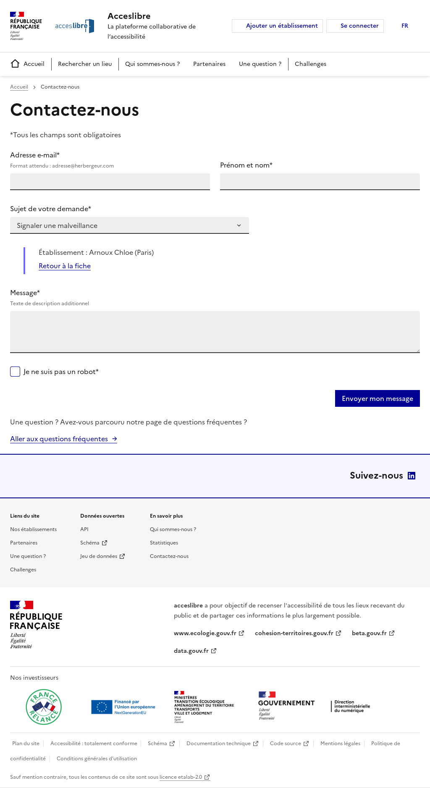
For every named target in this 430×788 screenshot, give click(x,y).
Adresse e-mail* (110, 160)
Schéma (90, 543)
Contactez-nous (169, 556)
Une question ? (260, 64)
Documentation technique (218, 743)
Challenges (310, 64)
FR (404, 25)
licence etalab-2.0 (181, 777)
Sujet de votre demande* (50, 209)
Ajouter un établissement (282, 25)
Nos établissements (33, 529)
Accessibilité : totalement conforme (93, 743)
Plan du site (25, 743)
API (84, 529)
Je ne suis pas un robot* (61, 372)
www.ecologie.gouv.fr (205, 633)
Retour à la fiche (65, 266)
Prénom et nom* (246, 165)
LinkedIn (411, 475)
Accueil (27, 64)
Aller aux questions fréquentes (59, 439)
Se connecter (360, 25)
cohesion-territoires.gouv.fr (294, 633)
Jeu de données (98, 556)
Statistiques (164, 543)
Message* (215, 298)
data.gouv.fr (191, 651)
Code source (285, 743)
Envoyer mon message (377, 398)
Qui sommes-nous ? (152, 64)
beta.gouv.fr (369, 633)
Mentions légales (340, 743)
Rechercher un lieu (85, 64)
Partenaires (209, 64)
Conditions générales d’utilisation (97, 758)
